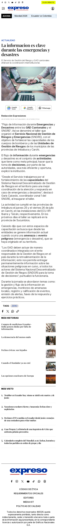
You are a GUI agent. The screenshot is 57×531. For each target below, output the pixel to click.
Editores (29, 498)
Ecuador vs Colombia (41, 16)
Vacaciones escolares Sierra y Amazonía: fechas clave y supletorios (28, 407)
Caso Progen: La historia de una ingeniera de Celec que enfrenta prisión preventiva (28, 430)
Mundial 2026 (20, 16)
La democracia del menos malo (16, 337)
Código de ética (28, 489)
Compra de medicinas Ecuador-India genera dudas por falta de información (16, 326)
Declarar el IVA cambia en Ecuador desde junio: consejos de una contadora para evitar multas (29, 419)
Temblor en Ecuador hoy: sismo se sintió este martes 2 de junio (29, 396)
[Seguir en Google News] (13, 108)
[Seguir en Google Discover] (28, 108)
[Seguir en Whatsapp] (44, 108)
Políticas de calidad (28, 506)
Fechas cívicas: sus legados (14, 350)
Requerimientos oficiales (28, 493)
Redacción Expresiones (13, 116)
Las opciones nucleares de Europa (17, 375)
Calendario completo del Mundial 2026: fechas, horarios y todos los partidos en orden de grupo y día (29, 441)
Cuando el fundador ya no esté (15, 363)
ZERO (14, 306)
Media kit (28, 502)
